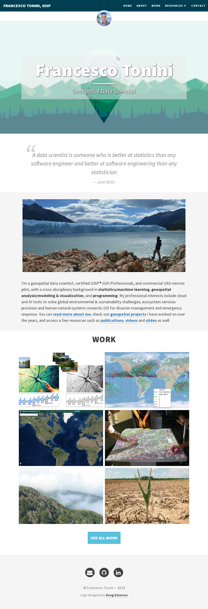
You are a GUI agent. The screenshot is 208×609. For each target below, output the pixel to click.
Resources (174, 10)
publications (112, 320)
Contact (198, 10)
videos (131, 320)
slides (151, 320)
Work (156, 10)
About (142, 10)
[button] (104, 538)
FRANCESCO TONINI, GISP (27, 10)
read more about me (72, 314)
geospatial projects (128, 314)
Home (127, 10)
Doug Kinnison (117, 595)
